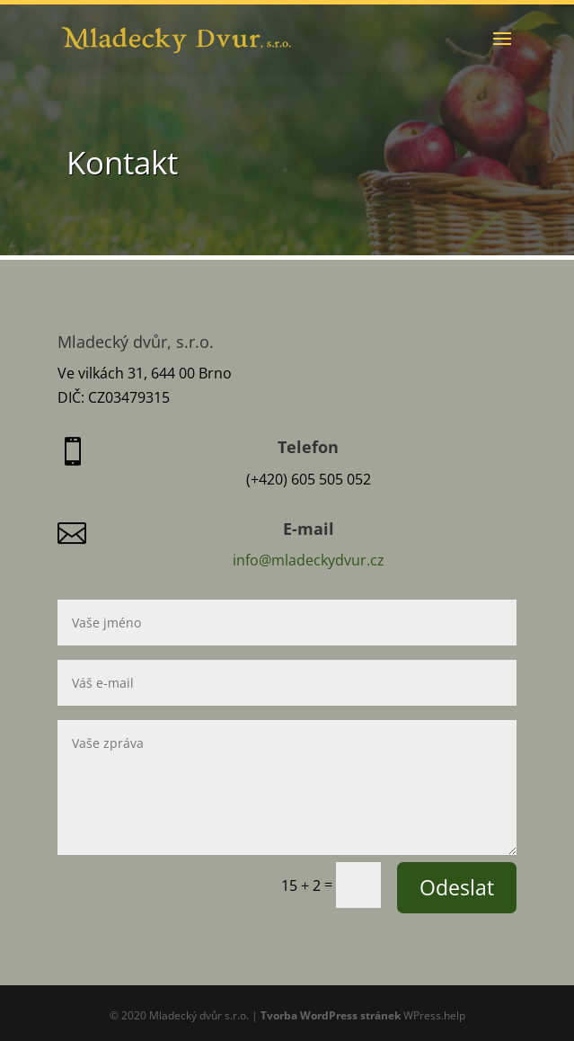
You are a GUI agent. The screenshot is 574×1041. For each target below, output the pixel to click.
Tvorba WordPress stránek (331, 1015)
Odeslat (456, 887)
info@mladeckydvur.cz (308, 560)
